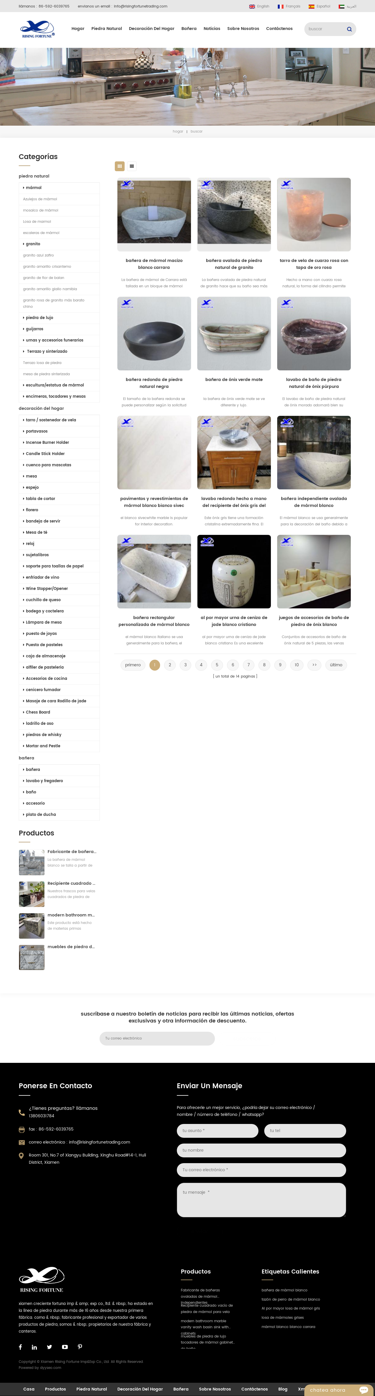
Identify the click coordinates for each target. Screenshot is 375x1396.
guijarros (33, 329)
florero (30, 510)
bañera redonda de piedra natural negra (154, 383)
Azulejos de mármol (40, 199)
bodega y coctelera (43, 611)
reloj (28, 544)
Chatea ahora (342, 1390)
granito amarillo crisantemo (47, 266)
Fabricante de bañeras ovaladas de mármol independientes (72, 852)
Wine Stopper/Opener (45, 589)
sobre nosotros (243, 28)
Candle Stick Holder (44, 454)
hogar (78, 28)
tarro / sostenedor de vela (49, 420)
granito (31, 244)
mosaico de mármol (40, 210)
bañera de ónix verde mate (234, 379)
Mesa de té (35, 533)
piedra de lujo (38, 318)
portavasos (35, 432)
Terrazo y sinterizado (45, 352)
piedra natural (106, 28)
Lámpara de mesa (42, 623)
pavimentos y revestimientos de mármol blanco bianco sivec (154, 502)
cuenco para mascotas (47, 465)
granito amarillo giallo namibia (50, 289)
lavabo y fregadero (43, 781)
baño (29, 792)
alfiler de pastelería (43, 668)
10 (297, 665)
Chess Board (36, 713)
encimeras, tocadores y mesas (54, 397)
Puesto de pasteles (43, 645)
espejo (31, 488)
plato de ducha (39, 815)
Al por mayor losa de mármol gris (291, 1308)
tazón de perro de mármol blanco (291, 1299)
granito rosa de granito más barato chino (54, 304)
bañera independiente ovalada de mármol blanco (314, 502)
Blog (283, 1389)
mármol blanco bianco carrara (288, 1327)
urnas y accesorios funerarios (53, 340)
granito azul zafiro (38, 255)
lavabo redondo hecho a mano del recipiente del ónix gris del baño (234, 502)
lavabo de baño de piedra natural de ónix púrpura (314, 383)
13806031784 (41, 1116)
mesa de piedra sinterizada (46, 374)
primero (133, 665)
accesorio (34, 804)
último (336, 665)
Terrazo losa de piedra (42, 363)
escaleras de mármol (41, 233)
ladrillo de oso (38, 724)
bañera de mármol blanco (285, 1290)
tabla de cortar (39, 499)
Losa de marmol (37, 222)
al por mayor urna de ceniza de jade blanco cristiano (234, 621)
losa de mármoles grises (283, 1317)
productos (55, 1389)
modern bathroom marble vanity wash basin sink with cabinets (72, 915)
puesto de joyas (40, 634)
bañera (189, 28)
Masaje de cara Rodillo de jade (54, 701)
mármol (32, 188)
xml (302, 1389)
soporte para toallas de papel (53, 566)
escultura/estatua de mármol (53, 385)
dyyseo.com (50, 1368)
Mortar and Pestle (41, 746)
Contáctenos (279, 28)
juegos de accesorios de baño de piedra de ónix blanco (314, 621)
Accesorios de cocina (45, 679)
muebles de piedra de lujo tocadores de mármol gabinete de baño (72, 947)
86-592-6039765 (54, 6)
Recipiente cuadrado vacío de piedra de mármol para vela (72, 883)
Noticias (212, 28)
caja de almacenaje (44, 656)
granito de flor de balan (43, 278)
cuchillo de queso (42, 600)
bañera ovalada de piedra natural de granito (234, 264)
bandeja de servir (41, 521)
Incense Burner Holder (46, 443)
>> (314, 665)
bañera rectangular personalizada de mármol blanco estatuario (154, 621)
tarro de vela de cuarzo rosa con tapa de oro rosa (314, 264)
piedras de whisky (42, 735)
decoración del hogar (152, 28)
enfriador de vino (41, 578)
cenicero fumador (42, 690)
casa (29, 1389)
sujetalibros (36, 555)
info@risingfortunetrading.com (140, 6)
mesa (30, 476)
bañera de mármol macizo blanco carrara (154, 264)
